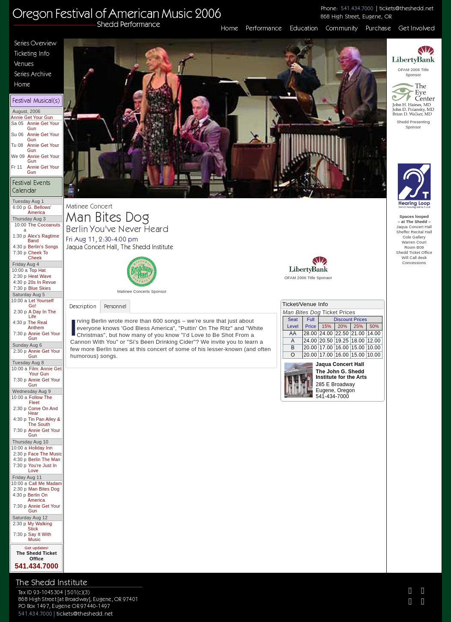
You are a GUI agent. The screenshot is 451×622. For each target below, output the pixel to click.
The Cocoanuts (44, 224)
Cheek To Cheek (38, 255)
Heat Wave (39, 276)
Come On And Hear (43, 411)
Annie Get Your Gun (32, 117)
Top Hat (37, 270)
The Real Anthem (37, 325)
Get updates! (37, 548)
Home (229, 28)
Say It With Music (39, 537)
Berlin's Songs (43, 246)
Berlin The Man (44, 459)
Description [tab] (82, 306)
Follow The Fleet (40, 400)
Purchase (378, 28)
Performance (264, 28)
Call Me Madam (45, 483)
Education (304, 28)
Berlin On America (38, 497)
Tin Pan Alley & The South (44, 422)
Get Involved (417, 28)
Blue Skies (39, 288)
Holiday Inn (41, 447)
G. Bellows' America (39, 210)
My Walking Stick (40, 526)
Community (342, 28)
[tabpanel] (171, 340)
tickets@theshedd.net (406, 8)
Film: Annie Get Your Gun (45, 371)
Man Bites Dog (44, 488)
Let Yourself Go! (41, 303)
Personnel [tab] (115, 306)
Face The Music (45, 453)
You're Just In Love (42, 468)
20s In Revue (42, 282)
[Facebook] (406, 591)
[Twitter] (419, 591)
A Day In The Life (42, 314)
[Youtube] (419, 602)
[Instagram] (406, 602)
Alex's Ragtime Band (44, 238)
